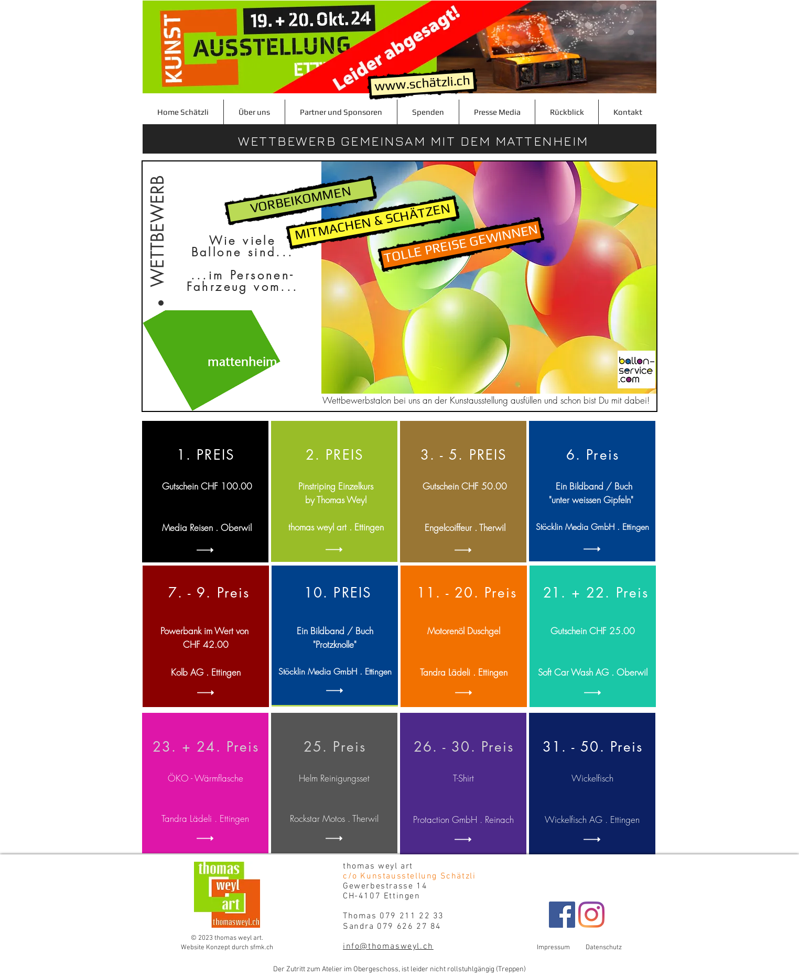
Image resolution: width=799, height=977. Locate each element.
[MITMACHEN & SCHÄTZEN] (373, 222)
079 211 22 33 (416, 916)
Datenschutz (604, 947)
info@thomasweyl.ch (388, 946)
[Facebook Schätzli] (562, 915)
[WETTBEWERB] (158, 220)
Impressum (561, 947)
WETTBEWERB (289, 140)
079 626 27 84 (409, 926)
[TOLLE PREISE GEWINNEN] (461, 244)
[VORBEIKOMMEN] (300, 200)
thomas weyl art (381, 866)
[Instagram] (591, 915)
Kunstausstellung (479, 400)
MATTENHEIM (542, 140)
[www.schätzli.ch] (422, 84)
